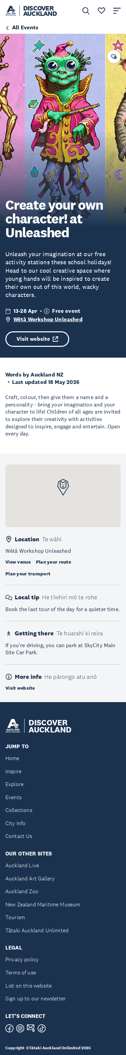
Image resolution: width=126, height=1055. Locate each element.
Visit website (37, 338)
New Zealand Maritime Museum (42, 904)
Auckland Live (22, 865)
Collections (18, 810)
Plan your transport (27, 574)
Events (13, 797)
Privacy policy (22, 959)
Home (12, 758)
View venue (18, 562)
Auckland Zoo (21, 891)
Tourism (15, 917)
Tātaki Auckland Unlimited (37, 930)
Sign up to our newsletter (35, 998)
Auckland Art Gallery (30, 878)
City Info (15, 823)
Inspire (13, 771)
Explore (14, 784)
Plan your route (53, 562)
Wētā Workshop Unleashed (48, 319)
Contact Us (18, 836)
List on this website (28, 985)
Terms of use (20, 972)
